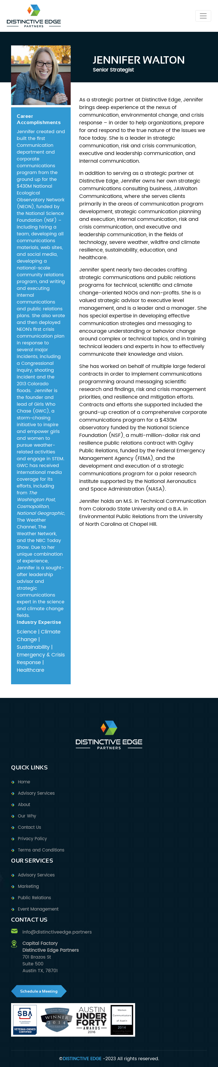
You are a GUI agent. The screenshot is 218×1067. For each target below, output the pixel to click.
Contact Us (29, 827)
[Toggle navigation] (203, 16)
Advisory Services (36, 793)
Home (24, 782)
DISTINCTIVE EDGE (82, 1058)
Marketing (28, 886)
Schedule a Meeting (39, 991)
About (24, 804)
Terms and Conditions (41, 850)
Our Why (27, 816)
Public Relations (34, 897)
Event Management (38, 909)
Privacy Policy (32, 838)
